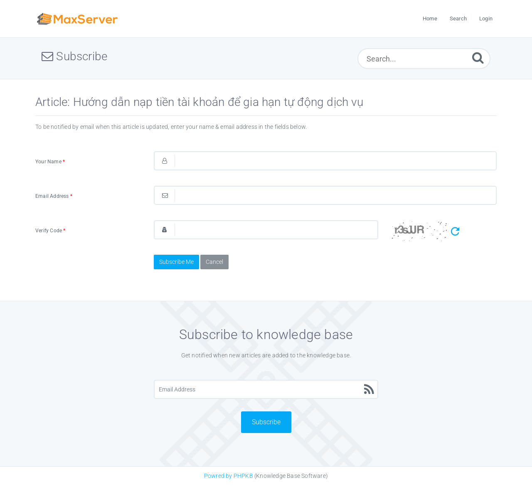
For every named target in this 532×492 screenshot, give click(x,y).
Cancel (214, 261)
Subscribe (266, 422)
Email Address (53, 196)
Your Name (50, 162)
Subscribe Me (176, 261)
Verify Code (50, 231)
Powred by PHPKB (228, 475)
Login (486, 18)
